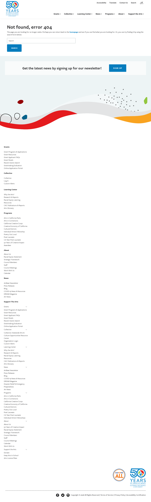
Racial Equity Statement (13, 256)
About (120, 14)
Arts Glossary (9, 208)
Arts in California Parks (12, 218)
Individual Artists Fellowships (14, 417)
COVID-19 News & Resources (14, 291)
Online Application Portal (13, 168)
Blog (5, 288)
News (98, 14)
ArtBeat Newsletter (11, 283)
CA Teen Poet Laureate (12, 239)
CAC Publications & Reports (14, 205)
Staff (5, 265)
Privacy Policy (120, 495)
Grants (56, 14)
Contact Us (124, 3)
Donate (6, 452)
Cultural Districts (10, 229)
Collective (68, 14)
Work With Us (9, 270)
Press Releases (9, 285)
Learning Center (84, 14)
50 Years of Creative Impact (14, 242)
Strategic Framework (11, 259)
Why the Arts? (9, 194)
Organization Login (11, 341)
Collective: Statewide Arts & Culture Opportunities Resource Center (16, 335)
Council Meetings (10, 267)
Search (134, 3)
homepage (74, 32)
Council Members (10, 262)
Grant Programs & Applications (15, 151)
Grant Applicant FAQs (12, 157)
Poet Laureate (9, 237)
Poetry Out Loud (10, 234)
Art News (7, 296)
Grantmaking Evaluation (13, 165)
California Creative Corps (13, 223)
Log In (6, 180)
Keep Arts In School (11, 455)
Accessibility (101, 3)
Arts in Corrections (11, 220)
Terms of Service (106, 495)
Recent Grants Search (12, 162)
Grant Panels (8, 160)
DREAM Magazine (10, 294)
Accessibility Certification (136, 495)
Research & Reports (11, 197)
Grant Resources (10, 154)
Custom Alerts (9, 183)
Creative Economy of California (15, 226)
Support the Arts (135, 14)
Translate (112, 3)
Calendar (7, 273)
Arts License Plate (10, 458)
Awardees (7, 245)
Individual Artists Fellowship (14, 231)
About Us (7, 254)
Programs (109, 14)
